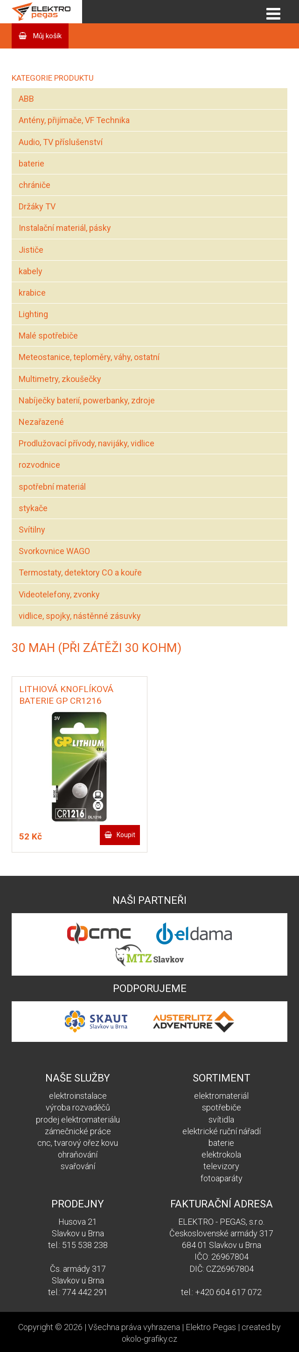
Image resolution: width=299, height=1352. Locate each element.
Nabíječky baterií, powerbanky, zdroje (87, 400)
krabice (32, 293)
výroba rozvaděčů (78, 1107)
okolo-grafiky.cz (149, 1339)
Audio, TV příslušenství (61, 142)
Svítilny (32, 529)
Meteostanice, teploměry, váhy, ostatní (89, 357)
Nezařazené (41, 422)
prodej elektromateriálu (78, 1119)
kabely (30, 271)
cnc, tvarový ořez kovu (77, 1143)
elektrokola (221, 1154)
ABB (26, 99)
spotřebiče (221, 1107)
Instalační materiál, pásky (65, 228)
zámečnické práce (78, 1131)
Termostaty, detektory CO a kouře (80, 572)
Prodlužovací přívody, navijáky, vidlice (86, 443)
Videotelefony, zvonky (59, 594)
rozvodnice (39, 465)
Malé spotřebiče (48, 335)
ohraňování (77, 1154)
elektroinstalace (78, 1096)
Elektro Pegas (211, 1327)
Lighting (33, 314)
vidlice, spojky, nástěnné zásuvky (80, 616)
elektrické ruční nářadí (221, 1131)
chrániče (34, 185)
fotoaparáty (222, 1178)
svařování (78, 1166)
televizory (221, 1166)
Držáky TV (37, 206)
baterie (31, 163)
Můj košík (46, 36)
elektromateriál (221, 1096)
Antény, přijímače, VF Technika (74, 120)
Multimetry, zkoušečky (60, 379)
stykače (33, 508)
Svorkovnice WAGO (54, 551)
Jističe (31, 250)
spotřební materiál (52, 487)
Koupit (126, 835)
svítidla (221, 1119)
